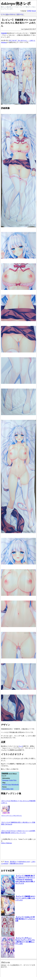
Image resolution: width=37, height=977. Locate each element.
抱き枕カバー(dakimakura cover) (20, 861)
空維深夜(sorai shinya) (16, 863)
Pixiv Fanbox (6, 789)
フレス (20, 746)
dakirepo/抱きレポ (16, 3)
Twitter (11, 780)
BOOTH (4, 784)
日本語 (29, 11)
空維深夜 (4, 33)
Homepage (5, 780)
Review (7, 861)
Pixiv (15, 780)
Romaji (34, 11)
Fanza (9, 784)
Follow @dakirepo (6, 843)
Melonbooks (15, 784)
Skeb (11, 789)
